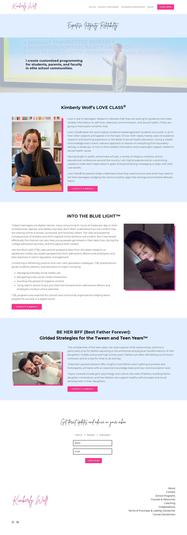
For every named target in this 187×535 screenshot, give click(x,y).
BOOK (150, 7)
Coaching (169, 504)
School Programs (165, 496)
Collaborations (167, 507)
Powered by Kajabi (166, 528)
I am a (78, 435)
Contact (170, 492)
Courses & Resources (163, 500)
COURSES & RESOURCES (133, 7)
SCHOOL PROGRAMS (108, 7)
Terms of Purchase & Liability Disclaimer (151, 511)
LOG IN (92, 7)
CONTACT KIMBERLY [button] (82, 189)
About (171, 489)
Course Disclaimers (164, 515)
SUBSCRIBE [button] (166, 7)
